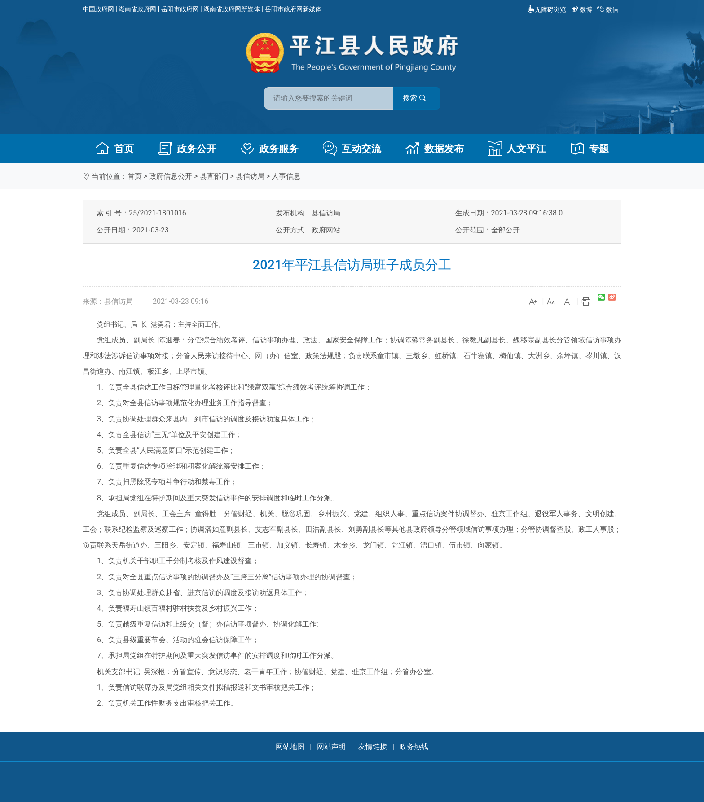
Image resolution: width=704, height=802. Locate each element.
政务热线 (414, 746)
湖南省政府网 (137, 9)
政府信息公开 (170, 176)
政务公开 (187, 148)
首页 (114, 148)
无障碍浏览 (547, 9)
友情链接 (372, 746)
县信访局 (250, 176)
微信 (608, 9)
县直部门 (214, 176)
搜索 (416, 98)
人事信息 (286, 176)
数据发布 (434, 148)
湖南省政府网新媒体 (231, 9)
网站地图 (290, 746)
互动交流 (352, 148)
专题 (589, 148)
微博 (582, 9)
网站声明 (331, 746)
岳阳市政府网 (180, 9)
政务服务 (269, 148)
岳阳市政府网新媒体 (293, 9)
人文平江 (517, 148)
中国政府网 (98, 9)
